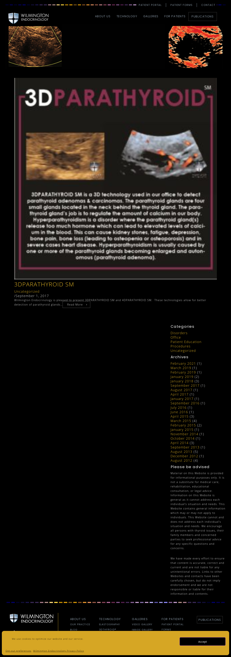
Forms (166, 629)
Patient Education (186, 342)
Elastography (109, 624)
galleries (151, 16)
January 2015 (182, 429)
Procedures (181, 346)
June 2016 (179, 412)
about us (103, 16)
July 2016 (179, 407)
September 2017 (185, 385)
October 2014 (183, 438)
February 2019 (183, 372)
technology (127, 16)
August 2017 (181, 390)
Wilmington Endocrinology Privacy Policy (58, 650)
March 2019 (181, 368)
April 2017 (180, 394)
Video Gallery (142, 624)
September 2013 (185, 447)
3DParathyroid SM (44, 284)
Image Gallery (142, 629)
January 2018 (182, 381)
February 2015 (183, 425)
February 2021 (183, 363)
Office (176, 337)
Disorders (179, 333)
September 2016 (185, 403)
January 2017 (182, 398)
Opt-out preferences (18, 650)
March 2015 (181, 421)
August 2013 (181, 451)
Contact (208, 5)
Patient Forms (181, 5)
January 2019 (182, 376)
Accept (202, 641)
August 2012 (181, 460)
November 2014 (185, 434)
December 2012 (184, 456)
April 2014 (180, 443)
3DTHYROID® (107, 629)
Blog (74, 629)
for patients (174, 16)
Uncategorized (27, 291)
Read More (75, 304)
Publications (203, 16)
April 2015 (180, 416)
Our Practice (80, 624)
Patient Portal (150, 5)
